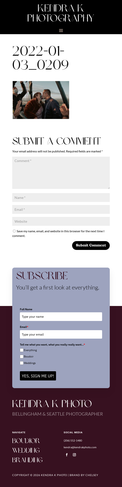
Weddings (30, 363)
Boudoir (28, 356)
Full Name (26, 309)
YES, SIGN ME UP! (38, 376)
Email (24, 327)
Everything (30, 350)
